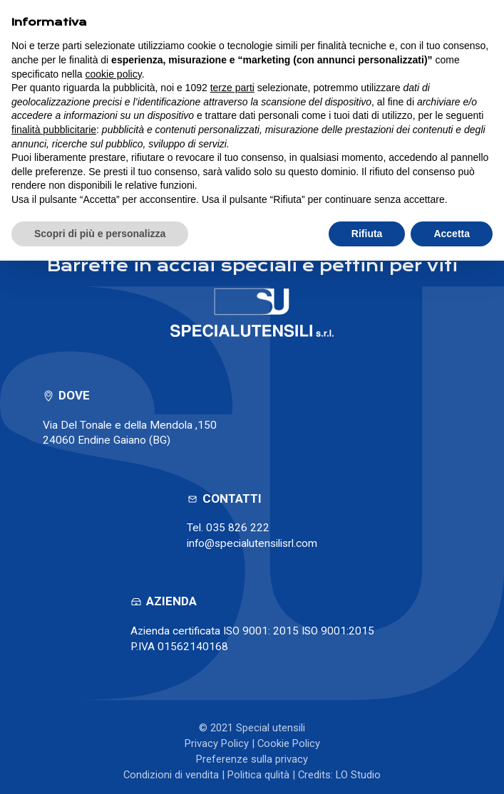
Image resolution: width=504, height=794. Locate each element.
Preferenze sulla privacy (252, 759)
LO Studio (358, 774)
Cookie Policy (288, 743)
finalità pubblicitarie (53, 129)
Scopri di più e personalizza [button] (99, 233)
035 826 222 (237, 527)
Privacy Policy (217, 743)
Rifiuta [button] (367, 233)
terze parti (232, 87)
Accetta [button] (451, 233)
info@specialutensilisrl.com (252, 543)
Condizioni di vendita (171, 774)
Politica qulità (258, 774)
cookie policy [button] (114, 74)
